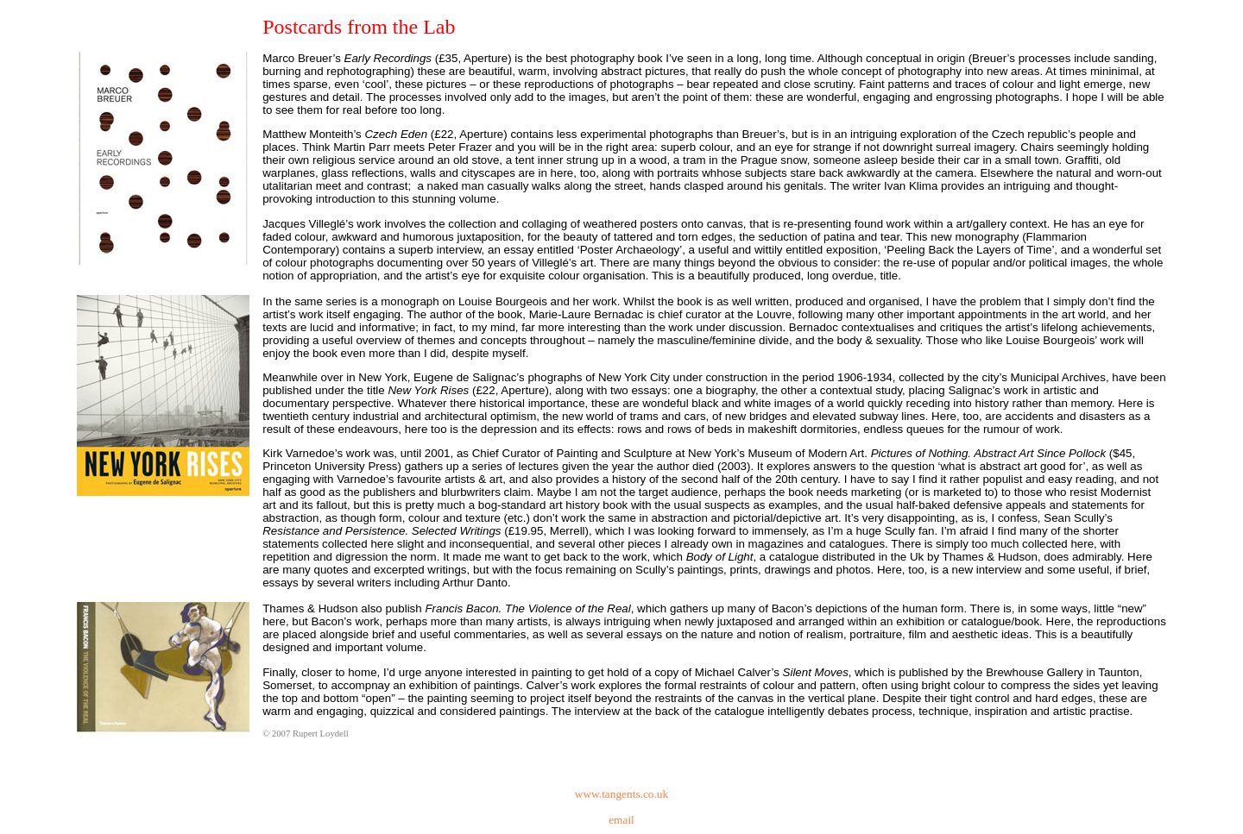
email (621, 819)
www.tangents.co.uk (621, 793)
